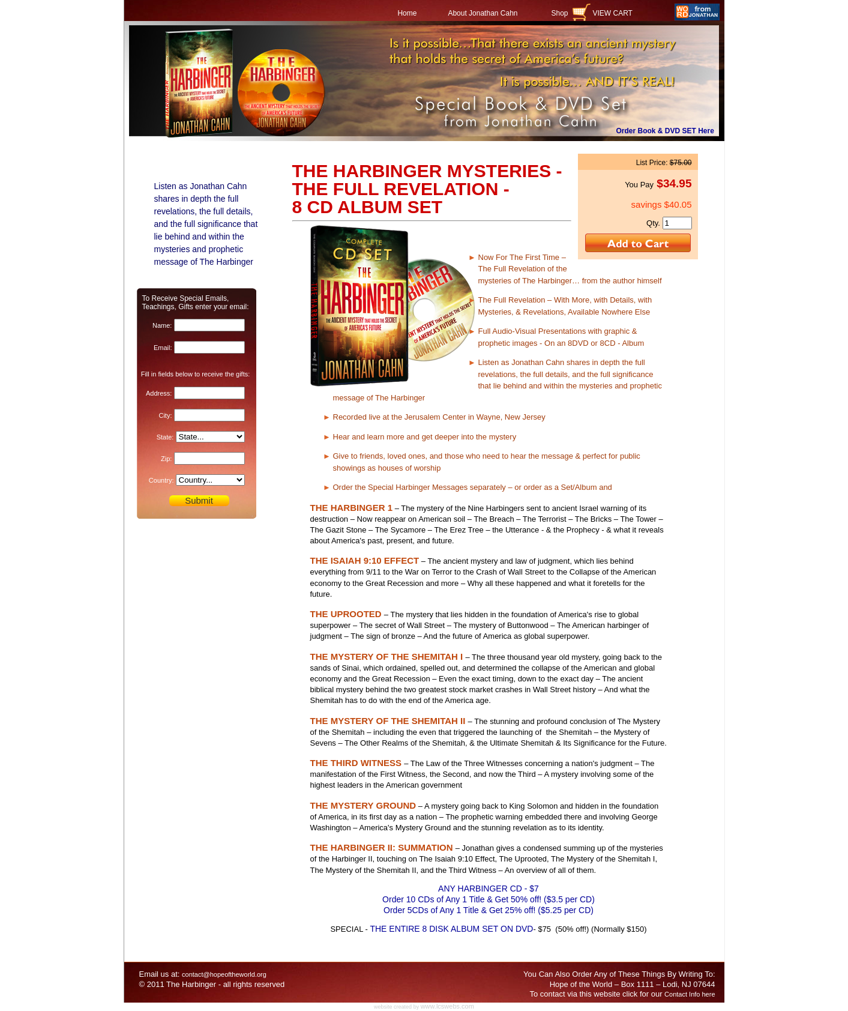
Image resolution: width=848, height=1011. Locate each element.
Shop (559, 13)
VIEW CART (613, 13)
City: (165, 415)
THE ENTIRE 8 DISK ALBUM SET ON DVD (451, 929)
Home (406, 13)
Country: (161, 480)
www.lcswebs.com (447, 1006)
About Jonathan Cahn (482, 13)
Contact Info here (689, 994)
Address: (159, 393)
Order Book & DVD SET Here (665, 131)
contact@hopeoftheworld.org (224, 974)
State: (165, 437)
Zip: (166, 458)
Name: (162, 325)
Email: (163, 347)
